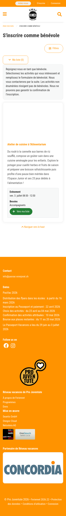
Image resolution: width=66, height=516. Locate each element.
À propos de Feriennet (14, 397)
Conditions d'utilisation (34, 503)
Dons (5, 406)
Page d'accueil (8, 26)
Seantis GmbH (10, 416)
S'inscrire (41, 3)
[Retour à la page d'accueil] (33, 14)
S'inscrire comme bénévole (29, 26)
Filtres (54, 48)
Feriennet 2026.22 (40, 499)
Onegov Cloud (10, 421)
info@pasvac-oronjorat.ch (16, 276)
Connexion (55, 3)
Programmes (9, 402)
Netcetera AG (9, 425)
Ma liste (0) (16, 59)
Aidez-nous (23, 3)
